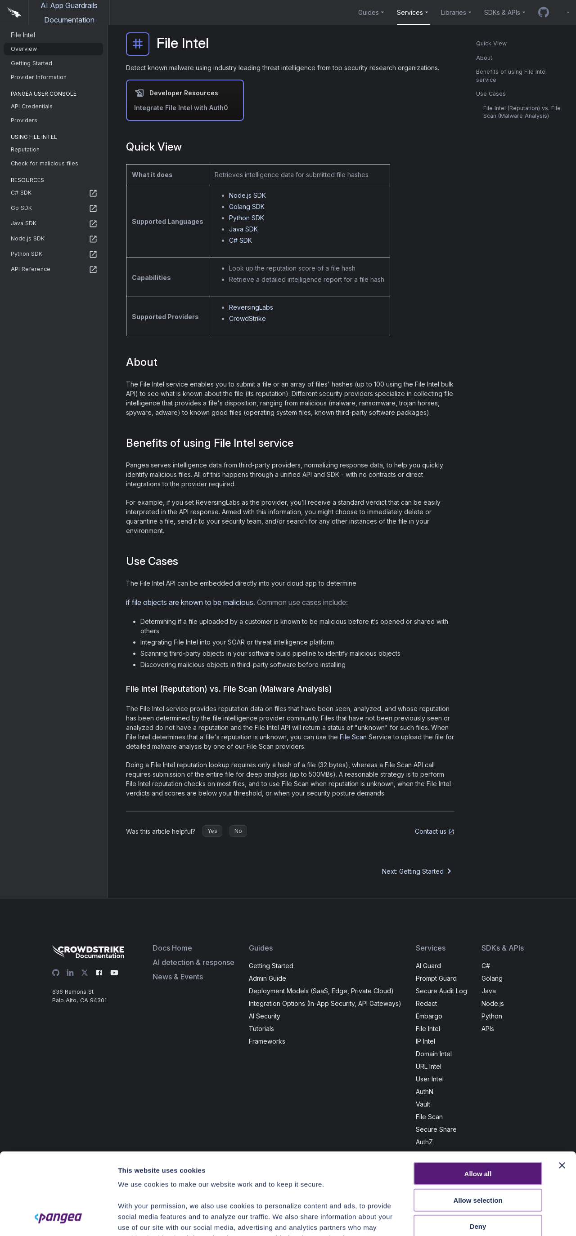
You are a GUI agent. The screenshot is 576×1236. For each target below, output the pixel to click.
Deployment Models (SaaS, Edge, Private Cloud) (321, 991)
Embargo (429, 1016)
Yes (212, 830)
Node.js (493, 1003)
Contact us (434, 831)
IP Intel (425, 1041)
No (238, 830)
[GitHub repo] (543, 12)
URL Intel (428, 1066)
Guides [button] (368, 12)
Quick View (491, 43)
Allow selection (477, 1123)
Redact (426, 1003)
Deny (478, 1150)
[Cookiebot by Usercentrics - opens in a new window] (58, 1218)
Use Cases (491, 93)
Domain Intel (434, 1054)
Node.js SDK (247, 195)
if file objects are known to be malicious (189, 602)
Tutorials (261, 1028)
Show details (497, 1218)
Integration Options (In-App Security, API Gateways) (325, 1003)
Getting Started (271, 965)
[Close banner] (562, 1089)
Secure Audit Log (441, 991)
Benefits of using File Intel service (511, 75)
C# (486, 965)
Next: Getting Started (418, 871)
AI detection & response (193, 962)
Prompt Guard (436, 978)
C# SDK (240, 240)
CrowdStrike (247, 318)
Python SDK (246, 218)
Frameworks (267, 1041)
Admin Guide (267, 978)
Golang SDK (247, 206)
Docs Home (172, 947)
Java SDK (243, 229)
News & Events (178, 976)
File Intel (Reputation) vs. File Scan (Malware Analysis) (522, 112)
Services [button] (410, 12)
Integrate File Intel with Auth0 (181, 107)
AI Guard (428, 965)
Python (492, 1016)
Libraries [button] (453, 12)
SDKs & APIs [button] (502, 12)
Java (489, 991)
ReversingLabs (251, 307)
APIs (488, 1028)
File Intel (428, 1028)
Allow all (478, 1097)
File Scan (353, 737)
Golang (492, 978)
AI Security (264, 1016)
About (484, 57)
